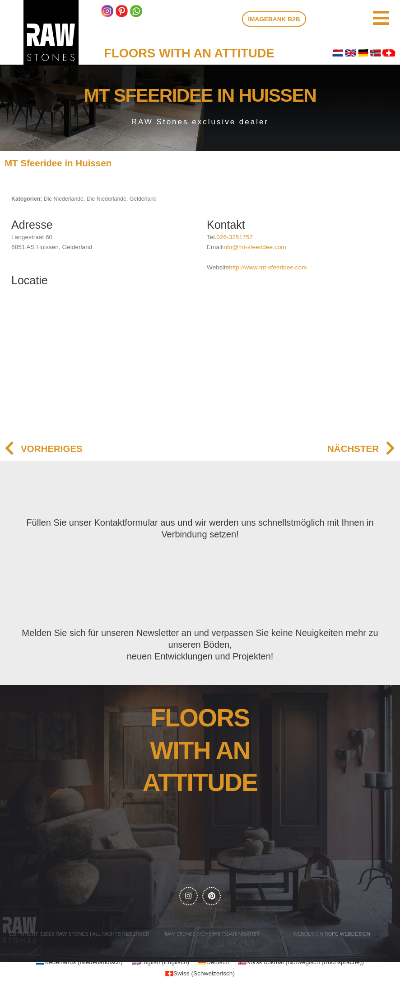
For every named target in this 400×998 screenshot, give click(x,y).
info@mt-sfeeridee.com (254, 247)
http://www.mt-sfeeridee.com (268, 267)
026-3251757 (234, 237)
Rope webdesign (347, 935)
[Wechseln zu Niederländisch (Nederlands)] (79, 964)
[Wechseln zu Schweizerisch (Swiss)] (200, 975)
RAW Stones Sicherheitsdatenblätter (212, 935)
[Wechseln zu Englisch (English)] (160, 964)
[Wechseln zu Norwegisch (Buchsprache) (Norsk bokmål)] (300, 964)
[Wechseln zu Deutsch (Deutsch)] (213, 964)
